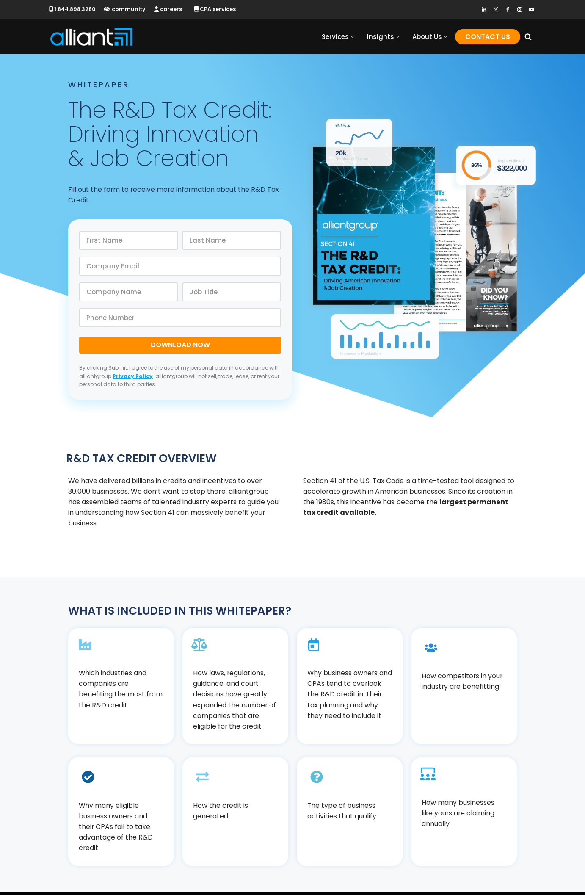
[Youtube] (531, 9)
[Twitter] (495, 9)
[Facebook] (507, 9)
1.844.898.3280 (72, 9)
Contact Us (487, 36)
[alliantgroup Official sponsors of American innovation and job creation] (91, 37)
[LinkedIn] (484, 9)
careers (169, 9)
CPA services (216, 9)
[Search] (528, 36)
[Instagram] (519, 9)
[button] (352, 36)
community (126, 9)
